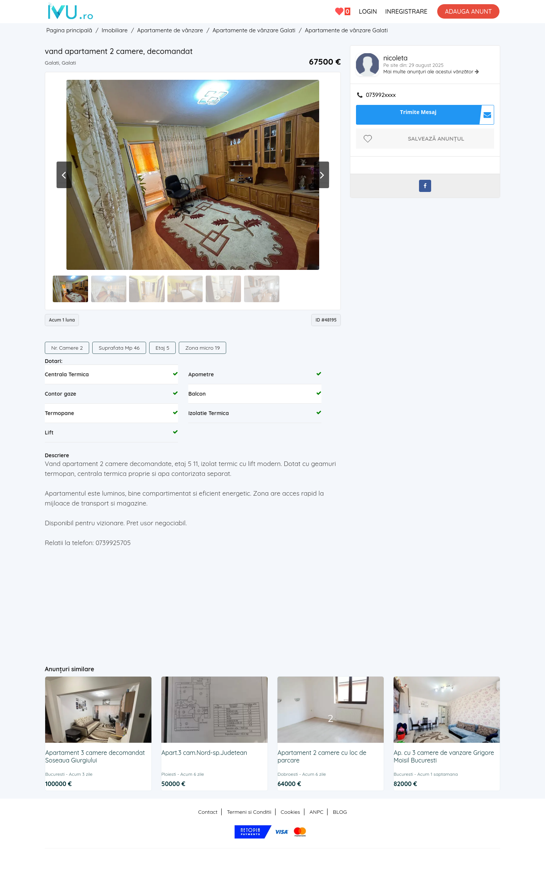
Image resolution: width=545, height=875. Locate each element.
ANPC (316, 811)
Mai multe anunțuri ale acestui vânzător (429, 71)
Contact (207, 811)
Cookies (290, 811)
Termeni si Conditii (249, 811)
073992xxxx (380, 95)
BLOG (340, 811)
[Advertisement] (193, 602)
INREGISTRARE (406, 11)
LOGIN (368, 11)
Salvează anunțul (436, 138)
